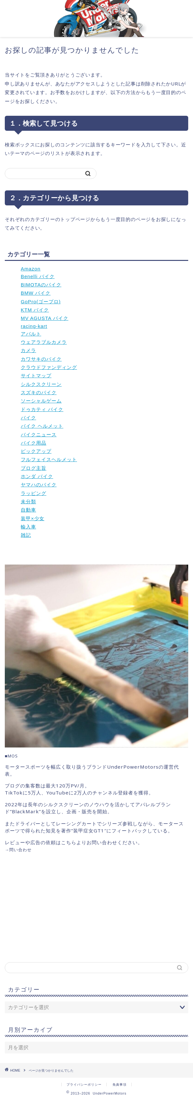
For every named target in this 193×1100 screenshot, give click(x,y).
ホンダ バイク (37, 476)
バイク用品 (33, 443)
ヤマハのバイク (39, 484)
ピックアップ (36, 451)
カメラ (28, 350)
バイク (28, 417)
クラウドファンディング (49, 367)
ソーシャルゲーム (41, 400)
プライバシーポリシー (84, 1084)
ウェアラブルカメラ (44, 342)
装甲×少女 (32, 518)
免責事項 (119, 1084)
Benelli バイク (38, 276)
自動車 (28, 510)
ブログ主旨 (33, 468)
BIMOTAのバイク (41, 284)
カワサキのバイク (41, 359)
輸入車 (28, 526)
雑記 (26, 535)
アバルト (31, 333)
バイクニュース (39, 434)
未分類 (28, 501)
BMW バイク (35, 293)
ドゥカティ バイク (42, 409)
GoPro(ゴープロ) (41, 301)
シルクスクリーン (41, 384)
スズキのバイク (39, 392)
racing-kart (34, 326)
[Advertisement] (58, 907)
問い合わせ (20, 850)
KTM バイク (35, 310)
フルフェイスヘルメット (49, 459)
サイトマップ (36, 375)
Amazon (31, 268)
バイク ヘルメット (42, 426)
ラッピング (33, 493)
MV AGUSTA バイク (44, 318)
